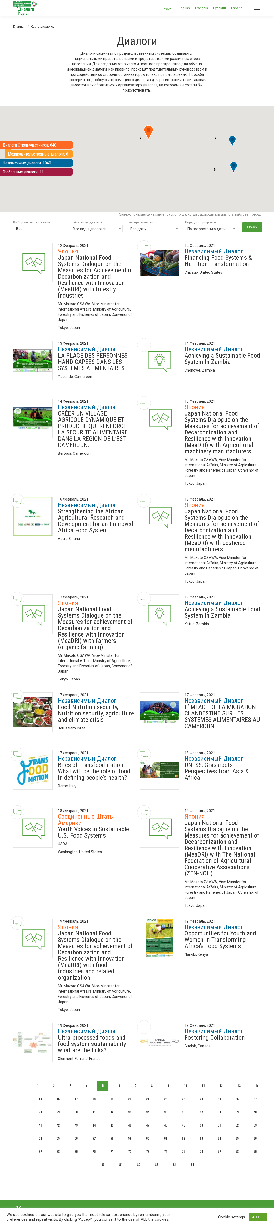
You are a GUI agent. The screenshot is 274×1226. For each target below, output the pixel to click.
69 (76, 1151)
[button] (232, 141)
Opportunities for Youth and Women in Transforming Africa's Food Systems (220, 940)
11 (203, 1086)
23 (183, 1099)
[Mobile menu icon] (257, 8)
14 (256, 1086)
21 (147, 1099)
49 (183, 1125)
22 (165, 1099)
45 (111, 1125)
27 (255, 1099)
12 (221, 1086)
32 (111, 1112)
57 (94, 1138)
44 (94, 1125)
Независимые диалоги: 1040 (27, 163)
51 (219, 1125)
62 (183, 1138)
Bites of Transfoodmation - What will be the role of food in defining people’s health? (94, 771)
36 (183, 1112)
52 (237, 1125)
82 (138, 1165)
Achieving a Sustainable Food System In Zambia (222, 359)
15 (40, 1099)
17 (76, 1099)
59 (129, 1138)
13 (239, 1086)
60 (147, 1138)
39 (237, 1112)
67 (40, 1151)
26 (237, 1099)
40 (255, 1112)
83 (156, 1165)
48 (165, 1125)
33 (129, 1112)
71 (111, 1151)
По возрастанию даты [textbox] (206, 229)
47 (147, 1125)
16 (58, 1099)
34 (147, 1112)
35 (165, 1112)
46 (129, 1125)
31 (94, 1112)
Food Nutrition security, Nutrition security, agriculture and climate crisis (96, 713)
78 (237, 1151)
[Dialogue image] (33, 262)
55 (58, 1138)
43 (76, 1125)
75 (183, 1151)
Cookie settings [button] (231, 1217)
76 (201, 1151)
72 (129, 1151)
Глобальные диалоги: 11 (23, 171)
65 (237, 1138)
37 (201, 1112)
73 (147, 1151)
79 (255, 1151)
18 (94, 1099)
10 (185, 1086)
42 (58, 1125)
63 (201, 1138)
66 (255, 1138)
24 (201, 1099)
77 (219, 1151)
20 (129, 1099)
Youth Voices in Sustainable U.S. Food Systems (93, 832)
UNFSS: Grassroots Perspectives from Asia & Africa (217, 771)
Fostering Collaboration (215, 1037)
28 (40, 1112)
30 (76, 1112)
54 (40, 1138)
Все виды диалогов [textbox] (90, 229)
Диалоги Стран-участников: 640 (29, 145)
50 (201, 1125)
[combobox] (97, 228)
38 (219, 1112)
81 (120, 1165)
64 (219, 1138)
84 (174, 1165)
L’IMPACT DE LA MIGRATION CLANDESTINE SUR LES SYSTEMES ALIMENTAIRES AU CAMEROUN (222, 716)
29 (58, 1112)
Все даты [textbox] (138, 229)
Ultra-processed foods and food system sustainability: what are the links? (92, 1044)
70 (94, 1151)
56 (76, 1138)
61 (165, 1138)
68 (58, 1151)
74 (165, 1151)
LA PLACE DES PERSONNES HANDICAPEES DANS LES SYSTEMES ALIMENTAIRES (92, 362)
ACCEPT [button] (258, 1217)
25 (219, 1099)
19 (111, 1099)
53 (255, 1125)
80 (102, 1165)
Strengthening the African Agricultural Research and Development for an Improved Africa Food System (95, 521)
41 (40, 1125)
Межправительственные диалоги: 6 (38, 154)
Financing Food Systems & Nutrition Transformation (218, 261)
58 (111, 1138)
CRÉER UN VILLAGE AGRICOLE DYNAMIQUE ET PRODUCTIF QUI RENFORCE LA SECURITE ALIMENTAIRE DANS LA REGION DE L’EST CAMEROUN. (93, 429)
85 (192, 1165)
